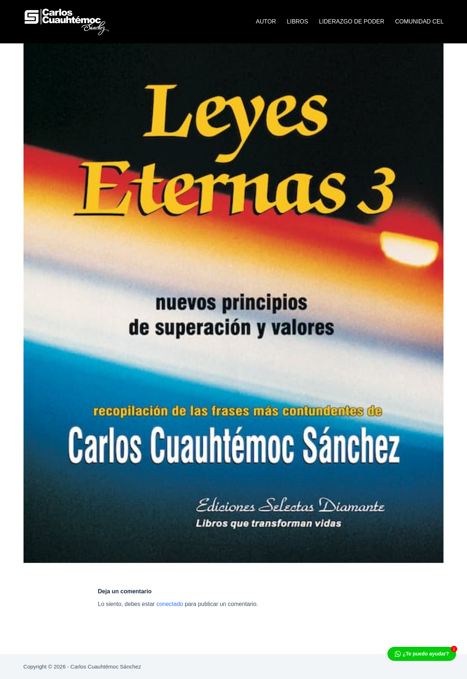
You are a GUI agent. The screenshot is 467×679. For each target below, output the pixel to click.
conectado (169, 604)
